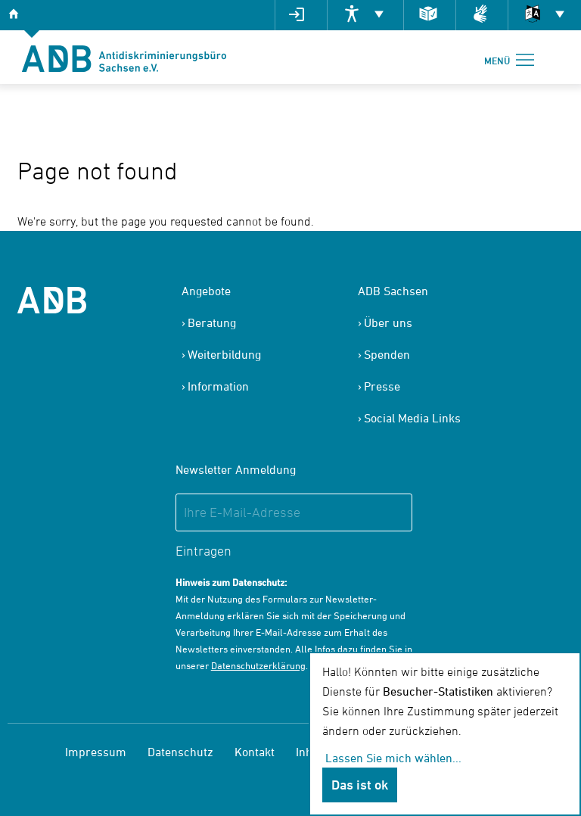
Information (218, 386)
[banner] (124, 57)
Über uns (388, 322)
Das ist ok (359, 785)
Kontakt (255, 751)
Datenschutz (180, 751)
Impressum (95, 751)
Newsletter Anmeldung (236, 469)
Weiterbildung (224, 354)
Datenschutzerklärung (258, 665)
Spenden (387, 354)
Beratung (212, 322)
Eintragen (203, 551)
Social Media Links (412, 418)
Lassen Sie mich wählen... (393, 758)
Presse (382, 386)
